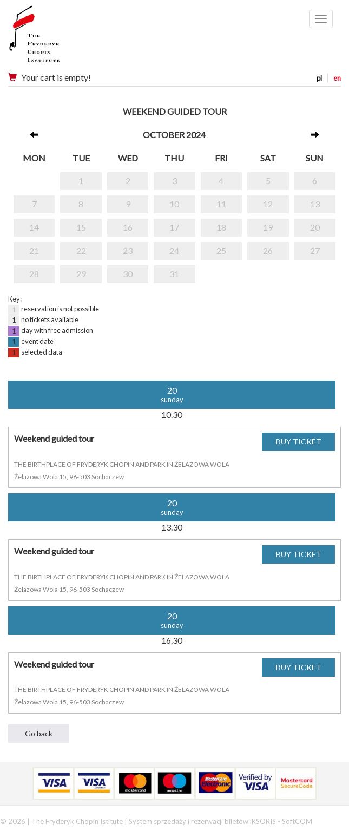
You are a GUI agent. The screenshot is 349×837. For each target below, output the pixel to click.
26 (268, 250)
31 (174, 274)
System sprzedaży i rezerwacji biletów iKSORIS (202, 821)
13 (315, 204)
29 (81, 274)
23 (128, 250)
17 (174, 227)
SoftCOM (297, 821)
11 (221, 204)
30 (128, 274)
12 (268, 204)
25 (221, 250)
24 (174, 250)
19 (268, 227)
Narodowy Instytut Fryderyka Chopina (55, 37)
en (337, 78)
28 (34, 274)
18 (221, 227)
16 (128, 227)
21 (34, 250)
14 (34, 227)
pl (319, 78)
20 (315, 227)
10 (174, 204)
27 (315, 250)
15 (81, 227)
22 (81, 250)
